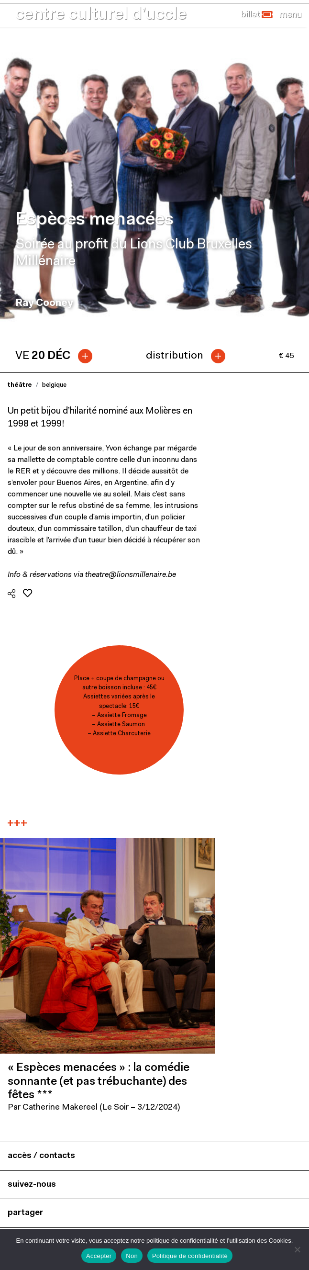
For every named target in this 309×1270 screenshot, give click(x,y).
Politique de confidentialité (190, 1255)
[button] (256, 15)
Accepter (98, 1255)
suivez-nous (32, 1184)
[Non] (297, 1249)
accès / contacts (41, 1156)
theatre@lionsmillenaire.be (130, 575)
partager (25, 1213)
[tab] (57, 356)
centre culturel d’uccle (101, 15)
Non (132, 1255)
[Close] (290, 15)
